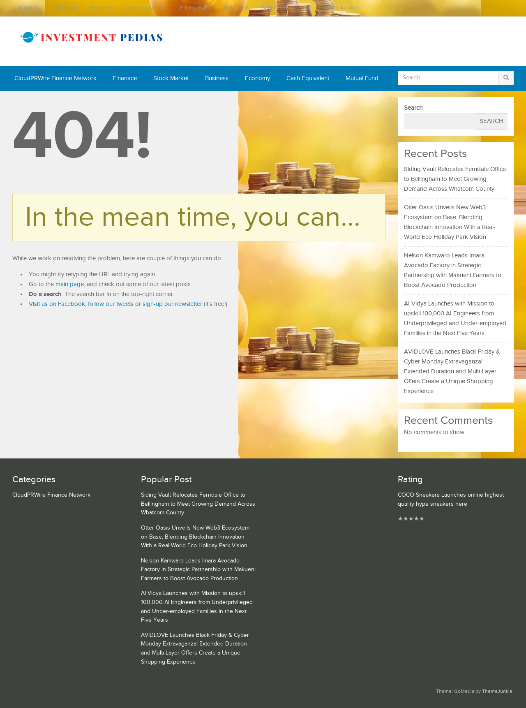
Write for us (236, 8)
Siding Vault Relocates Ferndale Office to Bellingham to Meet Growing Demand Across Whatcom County (455, 179)
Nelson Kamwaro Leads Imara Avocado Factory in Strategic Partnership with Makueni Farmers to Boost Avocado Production (198, 570)
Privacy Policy (195, 8)
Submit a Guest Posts (286, 8)
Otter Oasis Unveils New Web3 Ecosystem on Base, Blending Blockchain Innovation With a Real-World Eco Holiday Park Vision (195, 537)
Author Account (341, 8)
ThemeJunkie (497, 691)
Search (413, 107)
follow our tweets (111, 304)
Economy (257, 78)
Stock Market (171, 78)
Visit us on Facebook (57, 304)
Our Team (101, 8)
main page (69, 284)
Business (216, 78)
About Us (29, 8)
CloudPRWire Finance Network (55, 78)
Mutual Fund (362, 78)
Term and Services (146, 8)
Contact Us (65, 8)
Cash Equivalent (307, 78)
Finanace (125, 78)
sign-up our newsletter (172, 304)
